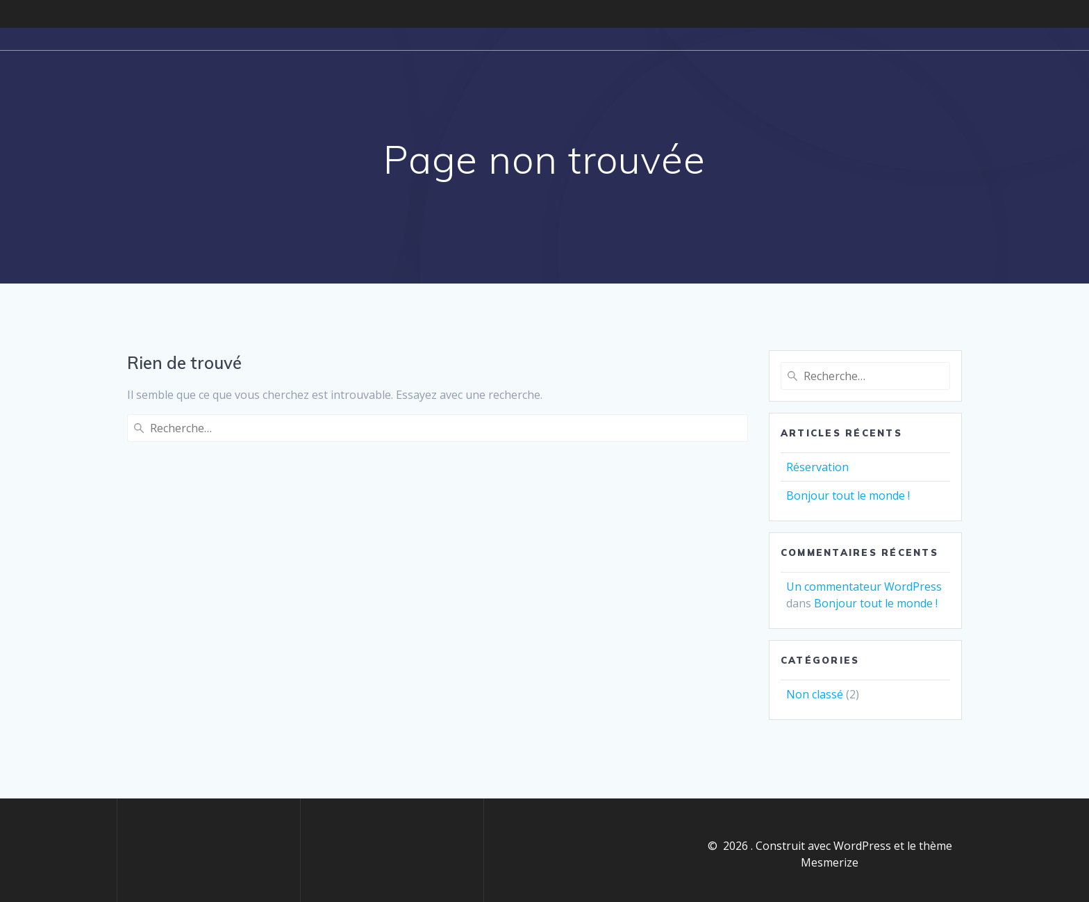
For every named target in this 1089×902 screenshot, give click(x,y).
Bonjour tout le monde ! (848, 495)
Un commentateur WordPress (864, 586)
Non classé (814, 694)
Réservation (817, 467)
